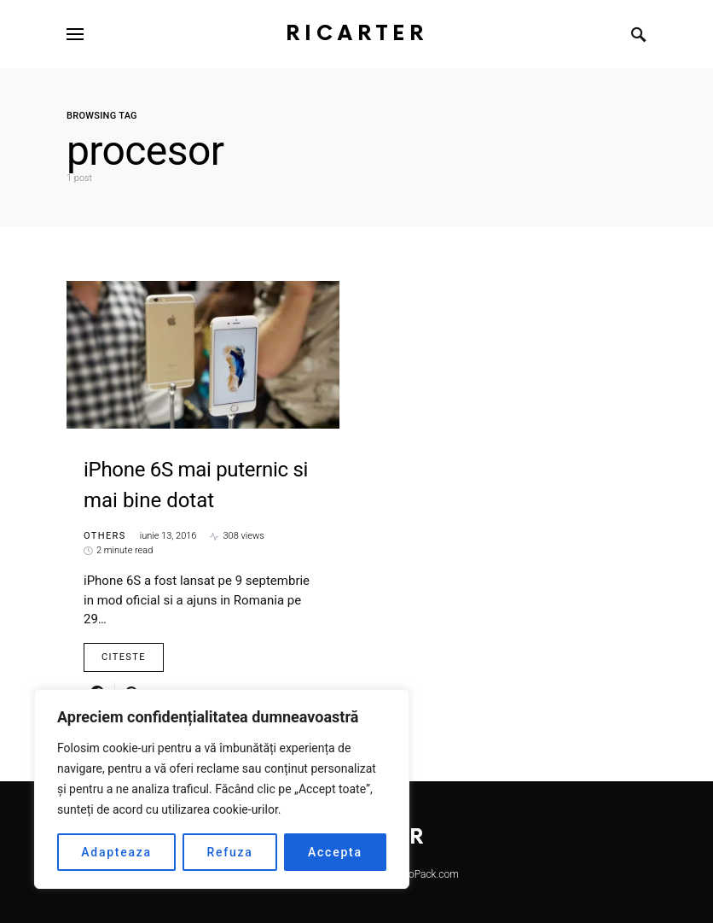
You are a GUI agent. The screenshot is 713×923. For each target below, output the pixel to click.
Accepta (335, 852)
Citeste (123, 657)
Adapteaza (116, 852)
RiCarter (357, 33)
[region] (221, 789)
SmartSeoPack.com (414, 874)
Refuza (229, 852)
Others (105, 535)
